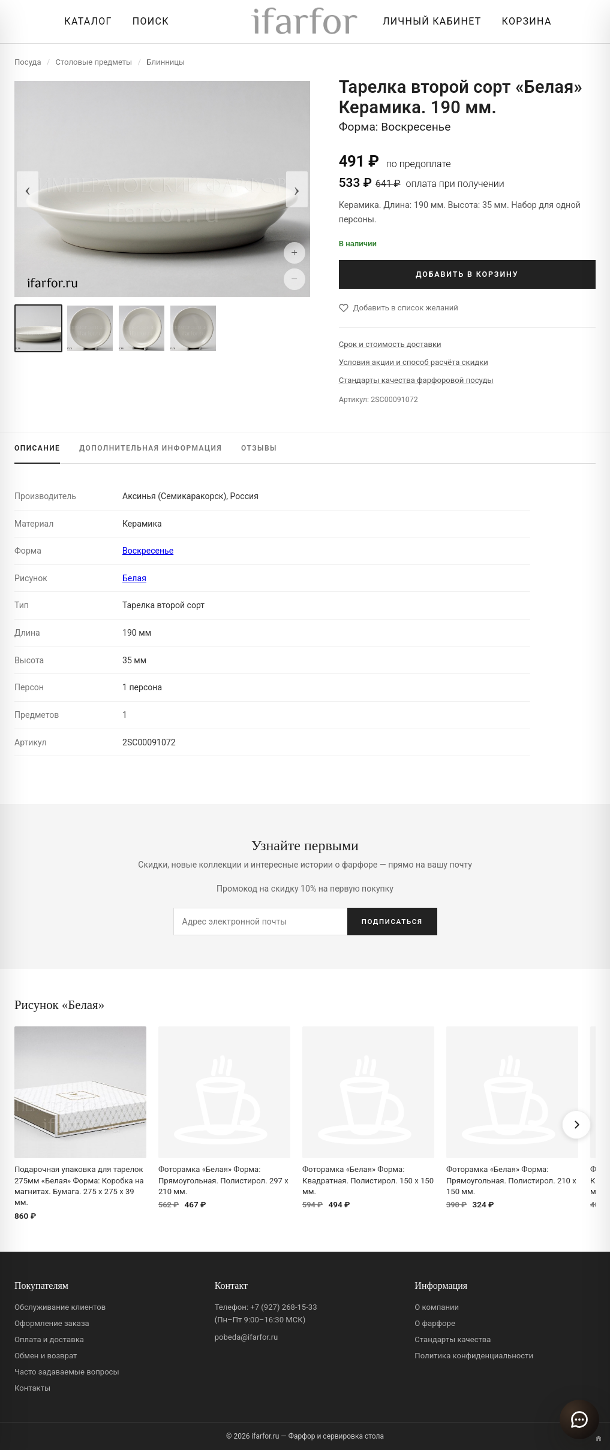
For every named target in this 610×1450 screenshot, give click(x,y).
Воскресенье (147, 550)
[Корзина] (524, 21)
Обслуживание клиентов (60, 1307)
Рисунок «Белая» (59, 1004)
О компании (436, 1307)
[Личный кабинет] (429, 21)
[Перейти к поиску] (148, 21)
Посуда (27, 62)
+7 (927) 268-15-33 (283, 1307)
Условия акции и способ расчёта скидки (413, 362)
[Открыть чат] (579, 1419)
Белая (134, 578)
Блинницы (165, 62)
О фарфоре (434, 1323)
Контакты (32, 1387)
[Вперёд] (576, 1124)
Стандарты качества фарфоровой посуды (416, 380)
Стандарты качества (452, 1339)
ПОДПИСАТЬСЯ (392, 921)
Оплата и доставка (49, 1339)
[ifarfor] (304, 22)
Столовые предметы (94, 62)
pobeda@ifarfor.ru (246, 1337)
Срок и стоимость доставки (390, 344)
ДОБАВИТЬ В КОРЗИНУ (467, 274)
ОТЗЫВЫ (259, 448)
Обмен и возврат (45, 1355)
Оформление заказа (51, 1323)
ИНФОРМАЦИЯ (150, 448)
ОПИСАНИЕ (37, 448)
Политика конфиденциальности (473, 1355)
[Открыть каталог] (85, 21)
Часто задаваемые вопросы (66, 1371)
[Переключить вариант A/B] (598, 1438)
